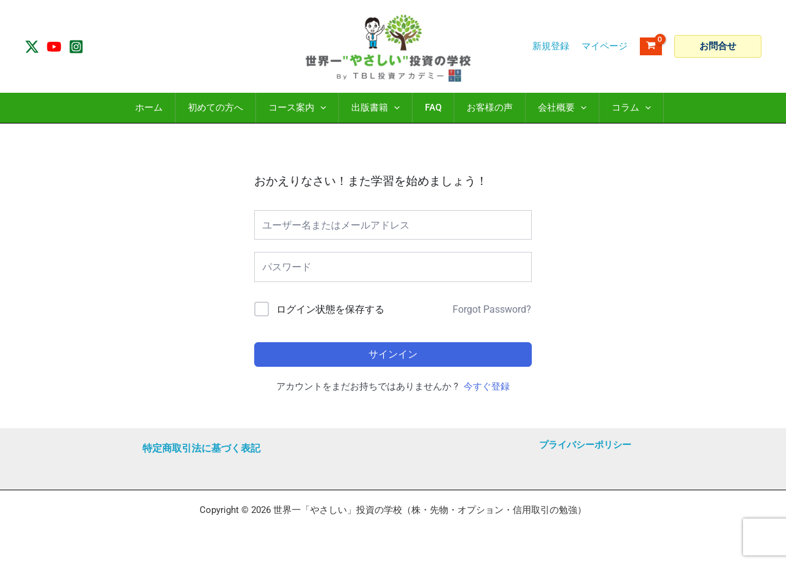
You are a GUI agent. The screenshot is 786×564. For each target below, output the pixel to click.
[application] (320, 108)
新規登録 (550, 46)
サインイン (393, 354)
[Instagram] (76, 46)
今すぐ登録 (487, 386)
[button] (717, 46)
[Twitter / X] (32, 46)
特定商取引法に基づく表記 (201, 448)
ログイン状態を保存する (330, 309)
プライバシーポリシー (585, 444)
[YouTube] (54, 46)
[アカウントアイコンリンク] (605, 46)
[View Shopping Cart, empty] (651, 46)
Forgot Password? (492, 309)
